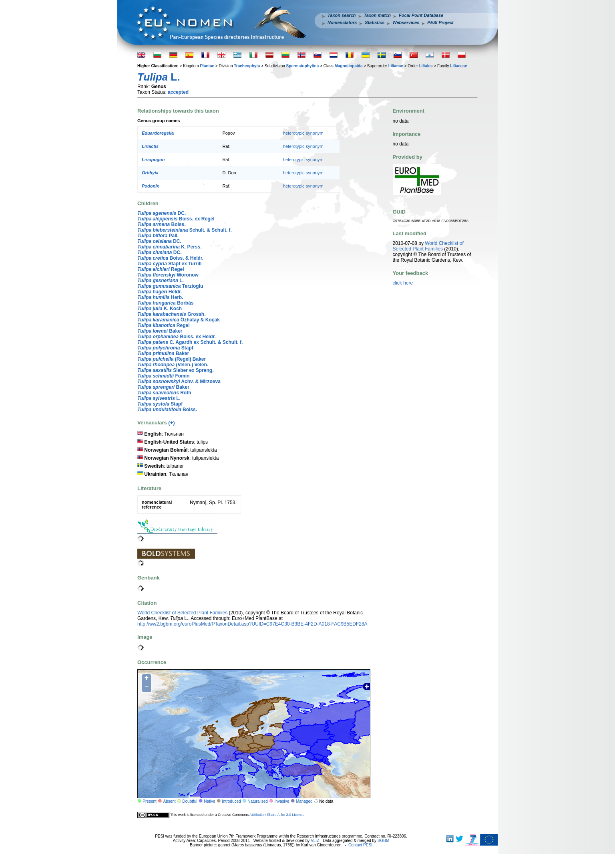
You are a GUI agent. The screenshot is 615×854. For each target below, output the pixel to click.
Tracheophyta (247, 66)
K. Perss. (169, 247)
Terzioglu (170, 286)
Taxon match (377, 15)
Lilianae (395, 66)
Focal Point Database (421, 15)
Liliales (426, 66)
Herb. (160, 297)
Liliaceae (458, 66)
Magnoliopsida (348, 66)
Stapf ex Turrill (169, 263)
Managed (304, 801)
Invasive (282, 801)
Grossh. (171, 314)
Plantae (207, 66)
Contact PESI (360, 845)
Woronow (168, 275)
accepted (178, 92)
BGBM (383, 840)
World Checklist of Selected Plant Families (182, 613)
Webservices (405, 22)
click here (403, 283)
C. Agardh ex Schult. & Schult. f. (190, 342)
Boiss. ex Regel (176, 219)
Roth (164, 393)
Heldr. (159, 292)
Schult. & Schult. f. (184, 230)
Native (209, 801)
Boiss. (161, 224)
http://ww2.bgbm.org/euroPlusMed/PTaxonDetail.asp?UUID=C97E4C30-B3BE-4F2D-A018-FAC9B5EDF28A (252, 624)
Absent (169, 801)
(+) (171, 423)
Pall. (158, 235)
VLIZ (315, 840)
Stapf (165, 348)
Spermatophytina (302, 66)
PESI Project (440, 22)
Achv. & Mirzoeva (179, 381)
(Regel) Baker (171, 359)
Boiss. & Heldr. (170, 258)
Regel (160, 269)
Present (149, 801)
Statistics (374, 22)
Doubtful (189, 801)
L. (160, 280)
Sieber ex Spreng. (175, 370)
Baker (160, 331)
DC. (161, 213)
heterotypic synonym (303, 133)
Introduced (231, 801)
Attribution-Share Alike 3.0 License (277, 815)
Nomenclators (342, 22)
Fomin (163, 376)
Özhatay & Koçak (178, 320)
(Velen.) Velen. (172, 364)
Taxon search (342, 15)
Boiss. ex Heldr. (176, 336)
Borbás (165, 303)
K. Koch (159, 308)
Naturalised (257, 801)
